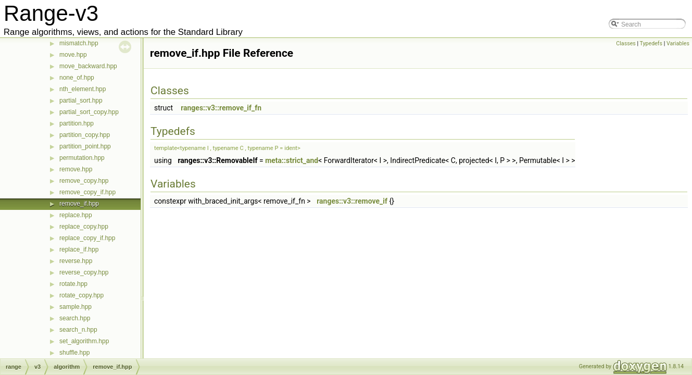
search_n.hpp (78, 329)
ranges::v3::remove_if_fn (221, 108)
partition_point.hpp (85, 146)
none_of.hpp (76, 77)
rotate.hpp (73, 284)
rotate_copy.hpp (81, 295)
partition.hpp (76, 123)
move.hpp (73, 54)
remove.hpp (75, 169)
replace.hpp (75, 215)
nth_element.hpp (82, 89)
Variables (677, 43)
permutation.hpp (82, 157)
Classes (625, 43)
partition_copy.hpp (84, 135)
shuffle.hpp (74, 352)
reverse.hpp (75, 261)
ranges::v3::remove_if (352, 201)
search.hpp (74, 318)
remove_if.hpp (79, 203)
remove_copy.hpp (84, 180)
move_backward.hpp (88, 66)
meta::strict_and (291, 160)
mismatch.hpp (78, 43)
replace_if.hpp (78, 249)
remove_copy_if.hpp (87, 192)
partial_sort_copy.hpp (89, 112)
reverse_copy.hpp (84, 272)
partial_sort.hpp (81, 100)
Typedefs (651, 43)
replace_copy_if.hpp (87, 238)
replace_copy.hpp (83, 226)
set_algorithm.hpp (84, 341)
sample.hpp (75, 306)
